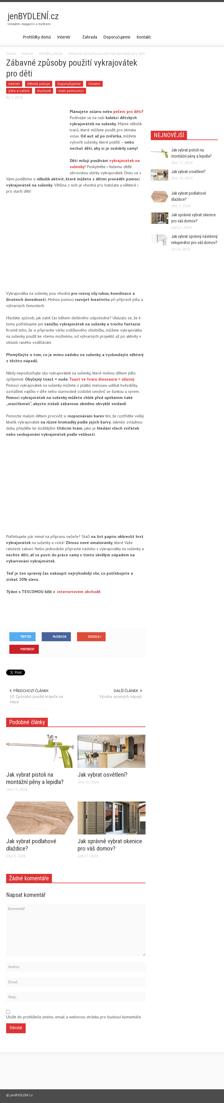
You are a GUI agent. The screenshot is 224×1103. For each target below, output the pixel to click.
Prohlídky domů (37, 37)
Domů (11, 53)
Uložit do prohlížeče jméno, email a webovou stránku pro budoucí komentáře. (74, 1017)
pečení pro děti (127, 111)
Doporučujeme (117, 37)
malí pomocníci (71, 90)
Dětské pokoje (51, 53)
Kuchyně (44, 90)
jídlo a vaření (19, 90)
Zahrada (89, 37)
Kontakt (144, 37)
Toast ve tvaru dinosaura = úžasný (101, 379)
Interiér (65, 40)
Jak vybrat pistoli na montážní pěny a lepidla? (35, 778)
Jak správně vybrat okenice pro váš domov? (110, 845)
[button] (212, 37)
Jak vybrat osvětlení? (102, 774)
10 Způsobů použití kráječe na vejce (36, 699)
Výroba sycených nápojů (120, 696)
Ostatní (94, 83)
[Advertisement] (149, 19)
